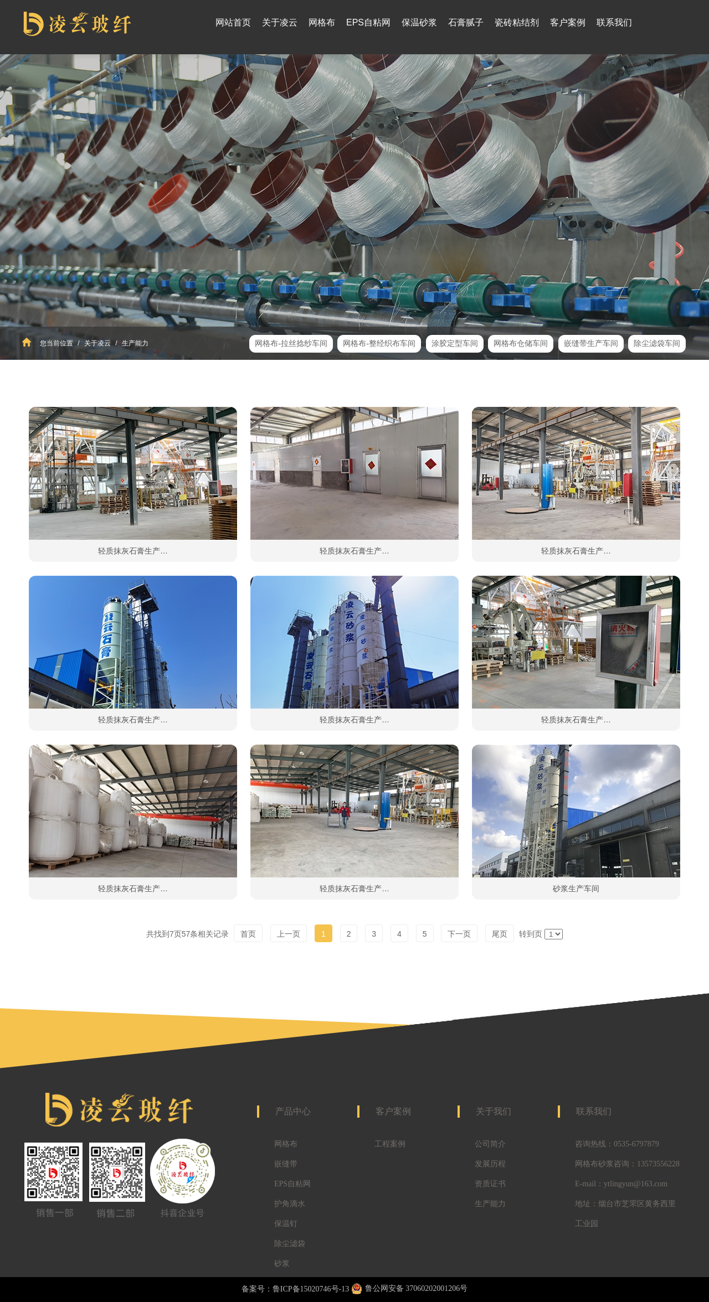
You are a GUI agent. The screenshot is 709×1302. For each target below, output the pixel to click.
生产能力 (134, 343)
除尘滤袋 (289, 1243)
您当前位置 (56, 343)
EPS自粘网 (292, 1184)
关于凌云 (98, 343)
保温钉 (285, 1224)
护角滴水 (289, 1204)
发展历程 (490, 1164)
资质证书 (490, 1184)
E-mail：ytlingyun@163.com (621, 1184)
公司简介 (490, 1144)
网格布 (285, 1144)
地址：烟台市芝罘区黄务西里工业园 (625, 1214)
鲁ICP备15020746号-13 (311, 1289)
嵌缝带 (285, 1164)
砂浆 (282, 1263)
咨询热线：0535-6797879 (617, 1144)
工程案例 (389, 1144)
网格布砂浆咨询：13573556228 (627, 1164)
